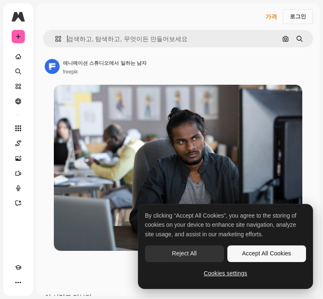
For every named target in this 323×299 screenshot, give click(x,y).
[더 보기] (18, 282)
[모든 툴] (18, 128)
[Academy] (18, 267)
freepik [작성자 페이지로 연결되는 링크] (70, 72)
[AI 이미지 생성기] (18, 158)
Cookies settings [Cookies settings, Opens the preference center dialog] (225, 273)
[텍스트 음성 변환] (18, 188)
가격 (271, 16)
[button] (54, 39)
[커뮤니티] (18, 101)
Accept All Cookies (266, 253)
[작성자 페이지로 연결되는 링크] (52, 66)
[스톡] (18, 86)
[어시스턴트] (18, 203)
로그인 (298, 16)
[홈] (18, 56)
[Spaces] (18, 143)
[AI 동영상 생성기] (18, 173)
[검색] (18, 71)
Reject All (184, 253)
